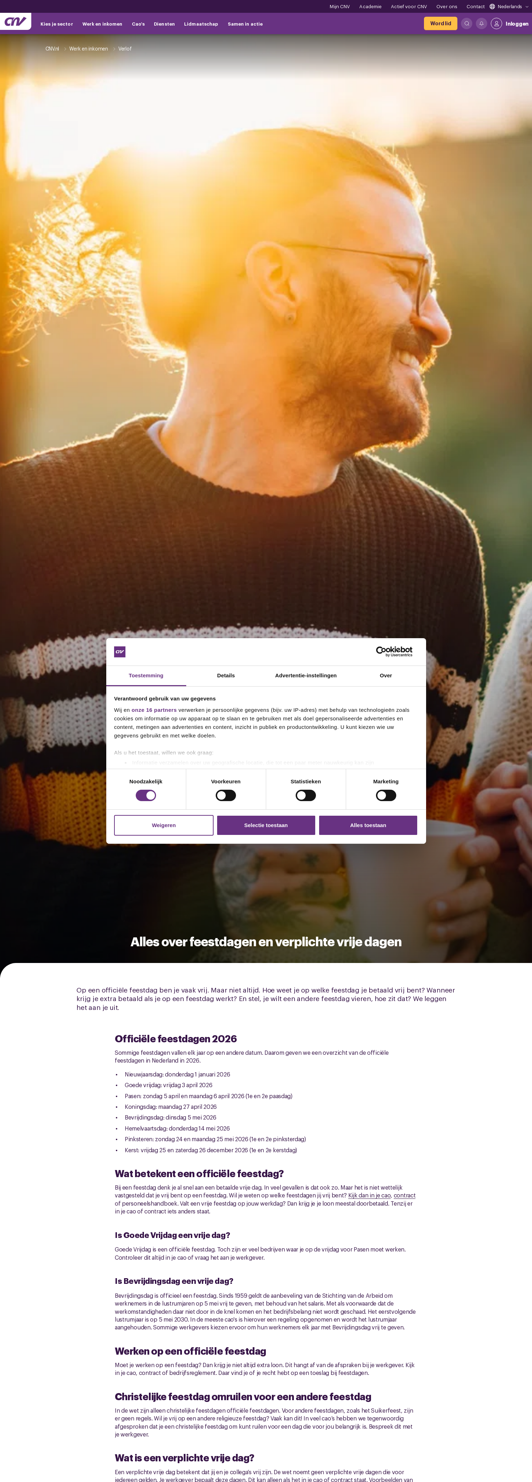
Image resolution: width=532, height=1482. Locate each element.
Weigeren (164, 825)
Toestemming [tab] (146, 675)
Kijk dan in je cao (369, 1195)
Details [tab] (226, 675)
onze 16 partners (154, 710)
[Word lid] (440, 23)
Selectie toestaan (266, 825)
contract (405, 1195)
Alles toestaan (368, 825)
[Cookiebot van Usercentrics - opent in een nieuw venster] (387, 651)
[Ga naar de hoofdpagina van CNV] (16, 21)
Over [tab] (386, 675)
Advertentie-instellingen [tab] (306, 675)
